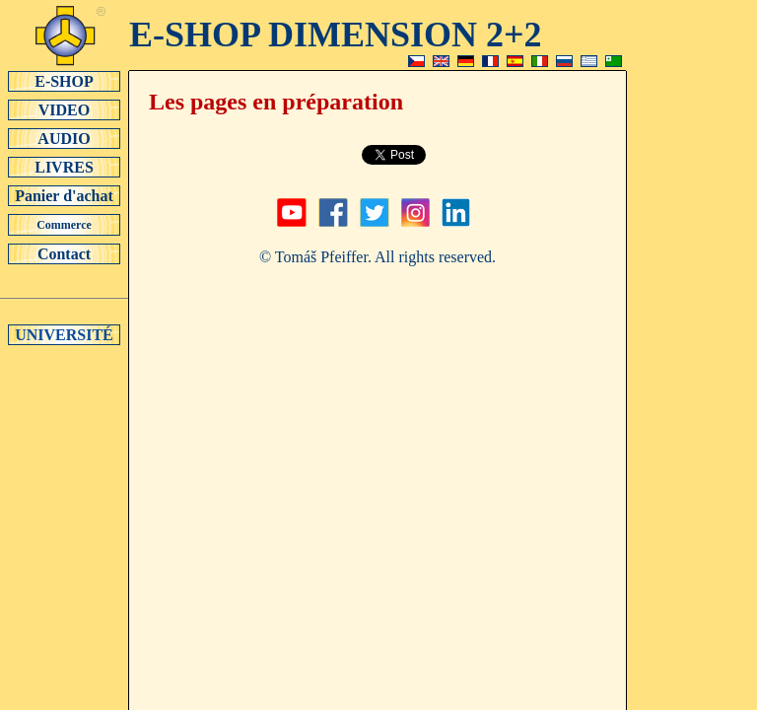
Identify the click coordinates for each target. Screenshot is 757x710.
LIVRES (64, 167)
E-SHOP (64, 81)
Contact (64, 253)
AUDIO (64, 138)
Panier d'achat (64, 195)
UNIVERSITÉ (64, 334)
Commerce (64, 225)
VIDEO (64, 109)
